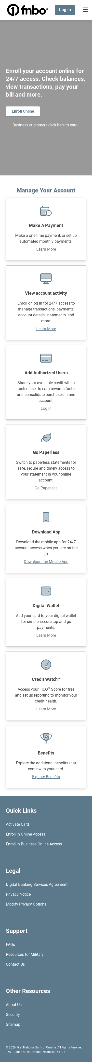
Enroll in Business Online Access (34, 844)
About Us (14, 1004)
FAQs (10, 944)
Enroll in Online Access (25, 834)
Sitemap (13, 1024)
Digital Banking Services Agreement (36, 884)
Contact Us (15, 964)
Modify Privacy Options (26, 904)
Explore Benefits (46, 776)
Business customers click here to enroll (46, 125)
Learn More (46, 249)
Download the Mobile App (46, 561)
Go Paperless (46, 488)
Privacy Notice (18, 894)
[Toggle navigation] (85, 10)
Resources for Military (25, 954)
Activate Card (17, 824)
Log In (46, 408)
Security (13, 1014)
